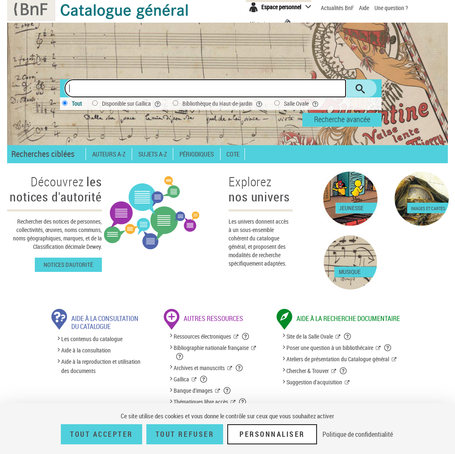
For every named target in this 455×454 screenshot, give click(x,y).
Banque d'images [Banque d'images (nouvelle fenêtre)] (193, 390)
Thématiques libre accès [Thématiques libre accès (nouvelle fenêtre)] (201, 402)
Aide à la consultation (86, 350)
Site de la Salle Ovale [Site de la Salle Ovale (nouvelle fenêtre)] (309, 336)
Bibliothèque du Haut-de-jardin (223, 103)
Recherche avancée (342, 119)
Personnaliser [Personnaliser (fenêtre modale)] (272, 434)
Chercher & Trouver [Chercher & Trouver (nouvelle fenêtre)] (307, 371)
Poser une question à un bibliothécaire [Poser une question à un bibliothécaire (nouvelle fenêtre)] (329, 348)
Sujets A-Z (152, 154)
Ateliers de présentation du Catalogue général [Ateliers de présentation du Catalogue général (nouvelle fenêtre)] (337, 359)
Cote (232, 154)
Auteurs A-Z (108, 154)
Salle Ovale (302, 103)
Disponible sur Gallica (132, 103)
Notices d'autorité (68, 265)
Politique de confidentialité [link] (357, 434)
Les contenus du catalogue (91, 339)
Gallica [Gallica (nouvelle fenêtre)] (181, 379)
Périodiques (196, 154)
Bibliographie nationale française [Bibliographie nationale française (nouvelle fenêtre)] (211, 348)
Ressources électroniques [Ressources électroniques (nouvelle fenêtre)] (202, 336)
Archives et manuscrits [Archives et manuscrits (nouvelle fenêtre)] (199, 368)
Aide (364, 8)
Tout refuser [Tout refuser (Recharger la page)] (185, 434)
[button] (246, 336)
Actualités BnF (338, 8)
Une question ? (391, 8)
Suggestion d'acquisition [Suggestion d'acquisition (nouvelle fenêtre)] (314, 382)
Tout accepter (101, 434)
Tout (77, 103)
